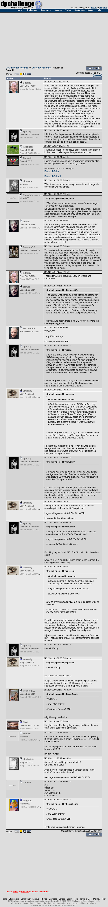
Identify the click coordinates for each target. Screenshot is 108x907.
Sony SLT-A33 (26, 762)
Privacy (96, 899)
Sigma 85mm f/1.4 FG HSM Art (33, 728)
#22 (69, 732)
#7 (68, 220)
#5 (68, 180)
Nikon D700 (25, 184)
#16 (69, 522)
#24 (69, 781)
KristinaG (28, 147)
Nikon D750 (25, 804)
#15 (69, 502)
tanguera (27, 800)
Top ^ (104, 899)
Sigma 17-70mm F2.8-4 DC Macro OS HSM (39, 89)
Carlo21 (27, 782)
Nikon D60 (24, 198)
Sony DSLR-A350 (27, 86)
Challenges (14, 899)
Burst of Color (51, 171)
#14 (69, 457)
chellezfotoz (29, 759)
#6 (68, 194)
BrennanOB (29, 247)
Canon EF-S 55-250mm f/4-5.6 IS (34, 153)
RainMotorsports (31, 195)
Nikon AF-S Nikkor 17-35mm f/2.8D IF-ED (38, 807)
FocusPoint (29, 328)
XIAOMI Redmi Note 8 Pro (31, 331)
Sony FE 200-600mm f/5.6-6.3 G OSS (36, 397)
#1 (68, 82)
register (103, 8)
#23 (68, 758)
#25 (69, 799)
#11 (69, 327)
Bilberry (27, 83)
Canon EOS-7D (26, 150)
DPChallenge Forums (17, 67)
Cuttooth (27, 158)
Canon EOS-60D (27, 225)
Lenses (62, 899)
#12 (69, 345)
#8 (68, 246)
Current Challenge (41, 67)
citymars (27, 181)
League (35, 899)
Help (76, 899)
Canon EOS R (26, 161)
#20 (69, 690)
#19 (69, 658)
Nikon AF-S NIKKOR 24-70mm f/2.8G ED (38, 187)
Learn (69, 899)
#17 (69, 566)
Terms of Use (86, 899)
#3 (68, 146)
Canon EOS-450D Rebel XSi (32, 134)
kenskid (27, 733)
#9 (68, 272)
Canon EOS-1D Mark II (30, 250)
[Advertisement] (54, 38)
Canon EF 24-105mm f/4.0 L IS (33, 164)
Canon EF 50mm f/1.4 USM (32, 228)
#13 (69, 390)
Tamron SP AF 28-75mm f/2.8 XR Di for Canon (40, 253)
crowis (26, 221)
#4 (68, 157)
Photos (44, 899)
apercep (27, 131)
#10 (69, 286)
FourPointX (29, 691)
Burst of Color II (52, 176)
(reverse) (97, 75)
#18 (69, 644)
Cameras (53, 899)
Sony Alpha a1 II (27, 394)
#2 (68, 130)
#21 (69, 721)
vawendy (27, 391)
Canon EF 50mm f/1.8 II (30, 697)
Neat (25, 722)
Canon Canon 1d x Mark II (31, 725)
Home (4, 899)
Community (26, 899)
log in (94, 8)
